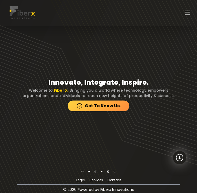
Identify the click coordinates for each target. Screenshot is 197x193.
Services (96, 180)
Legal (80, 180)
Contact (114, 180)
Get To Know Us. (98, 106)
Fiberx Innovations (117, 189)
